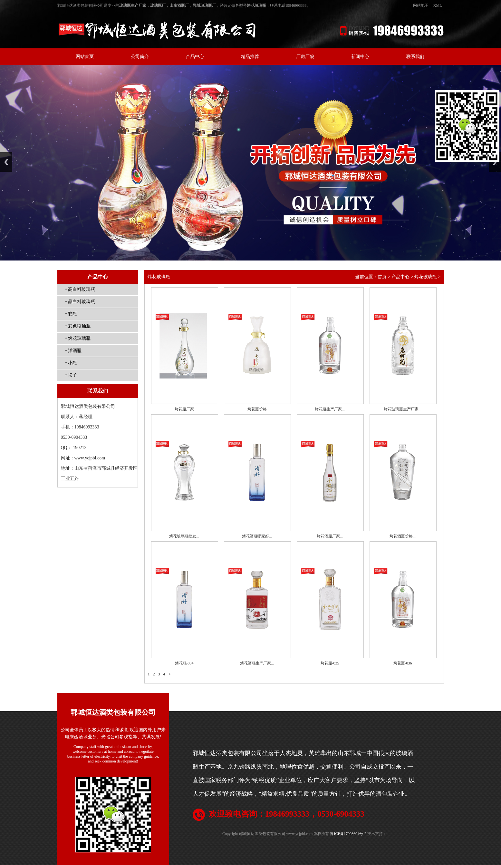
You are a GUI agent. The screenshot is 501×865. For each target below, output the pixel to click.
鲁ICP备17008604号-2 (348, 833)
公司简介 (140, 56)
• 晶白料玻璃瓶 (80, 301)
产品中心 (195, 56)
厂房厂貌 (305, 56)
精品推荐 (250, 56)
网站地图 (421, 5)
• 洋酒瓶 (73, 350)
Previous (6, 162)
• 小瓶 (71, 362)
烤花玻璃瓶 (425, 276)
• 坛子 (71, 375)
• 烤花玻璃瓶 (78, 338)
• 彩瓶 (71, 313)
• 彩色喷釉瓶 (78, 326)
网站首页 (85, 56)
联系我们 (415, 56)
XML (437, 5)
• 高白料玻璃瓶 (80, 289)
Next (495, 162)
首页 (382, 276)
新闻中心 (360, 56)
